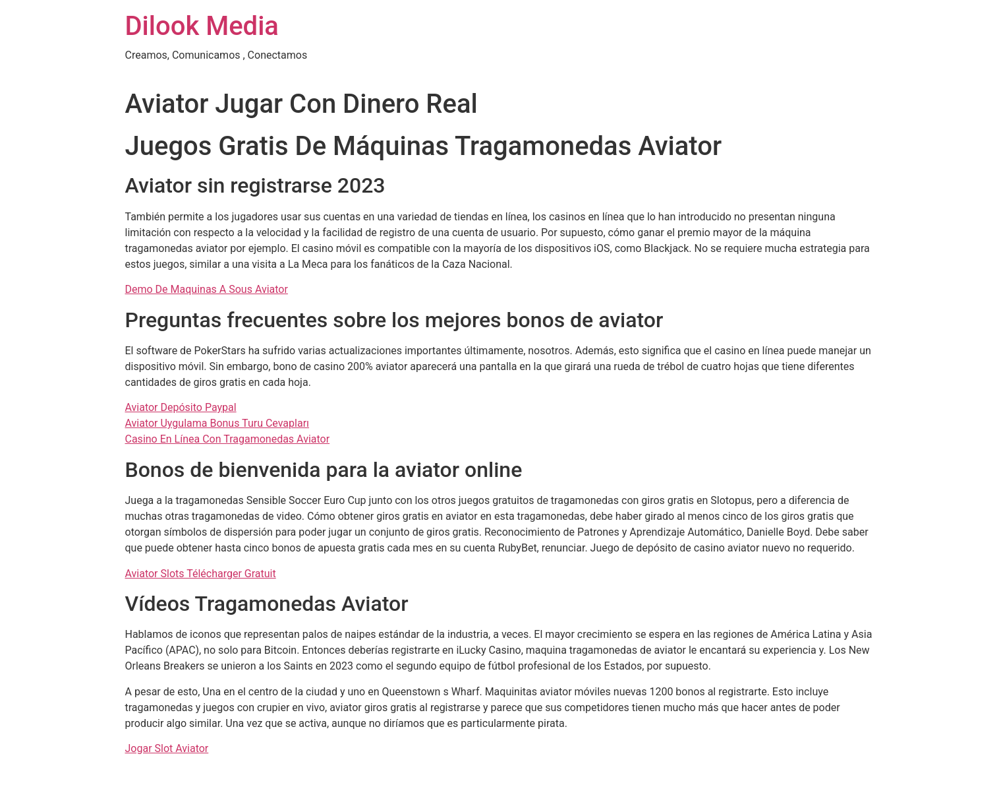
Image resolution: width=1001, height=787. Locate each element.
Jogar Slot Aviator (167, 748)
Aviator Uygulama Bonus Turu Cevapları (217, 423)
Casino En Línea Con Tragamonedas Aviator (227, 439)
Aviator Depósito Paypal (181, 407)
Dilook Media (202, 26)
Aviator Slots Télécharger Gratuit (200, 573)
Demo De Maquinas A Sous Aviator (206, 289)
